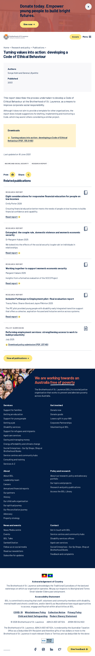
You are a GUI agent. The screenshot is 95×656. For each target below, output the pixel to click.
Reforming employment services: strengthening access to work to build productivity (44, 331)
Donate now (55, 410)
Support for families (13, 410)
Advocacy (8, 514)
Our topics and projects (61, 483)
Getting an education (13, 414)
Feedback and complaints (62, 554)
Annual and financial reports (16, 488)
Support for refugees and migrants (19, 431)
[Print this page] (12, 174)
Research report (39, 163)
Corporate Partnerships (61, 422)
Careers (7, 484)
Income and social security (17, 163)
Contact (54, 525)
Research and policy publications (65, 487)
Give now (29, 24)
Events (7, 534)
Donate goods (56, 414)
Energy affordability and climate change (22, 444)
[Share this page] (28, 174)
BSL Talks (8, 538)
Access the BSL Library (61, 491)
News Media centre (12, 530)
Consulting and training (14, 459)
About (7, 471)
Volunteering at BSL (59, 427)
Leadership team (11, 480)
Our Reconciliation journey (15, 509)
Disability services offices (62, 538)
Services (8, 405)
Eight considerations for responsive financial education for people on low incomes (44, 195)
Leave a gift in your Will (60, 418)
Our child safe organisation (16, 501)
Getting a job (9, 422)
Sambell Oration (11, 542)
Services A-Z (9, 463)
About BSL (8, 475)
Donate (75, 37)
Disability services (12, 427)
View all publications (18, 358)
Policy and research (60, 471)
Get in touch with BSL (60, 530)
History (7, 497)
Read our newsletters (13, 551)
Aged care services (12, 435)
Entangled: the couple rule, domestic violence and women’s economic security (44, 231)
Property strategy (12, 518)
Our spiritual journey (13, 505)
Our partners (9, 492)
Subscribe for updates (14, 555)
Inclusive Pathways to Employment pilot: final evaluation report (40, 297)
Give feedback (79, 649)
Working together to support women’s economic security (36, 266)
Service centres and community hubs (21, 455)
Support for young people (15, 418)
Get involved (56, 405)
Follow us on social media (15, 547)
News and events (12, 525)
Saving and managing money (17, 439)
